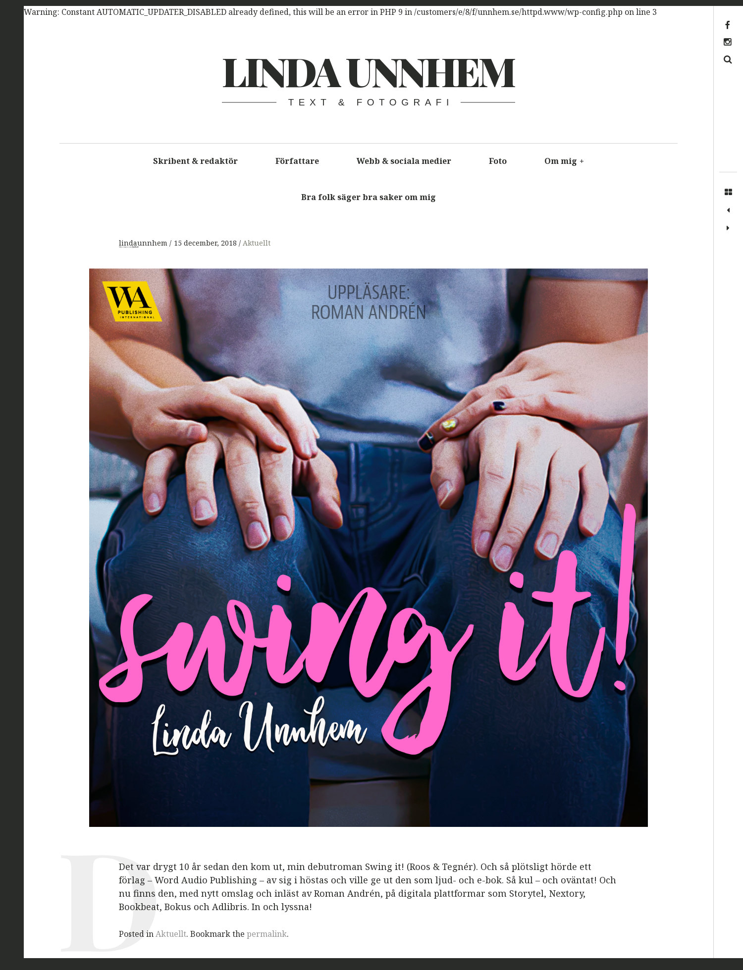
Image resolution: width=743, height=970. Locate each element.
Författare (297, 160)
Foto (498, 160)
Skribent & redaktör (195, 160)
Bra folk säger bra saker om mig (368, 197)
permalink (267, 933)
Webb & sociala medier (404, 160)
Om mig (564, 160)
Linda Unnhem (368, 70)
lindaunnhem (144, 243)
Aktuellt (256, 243)
